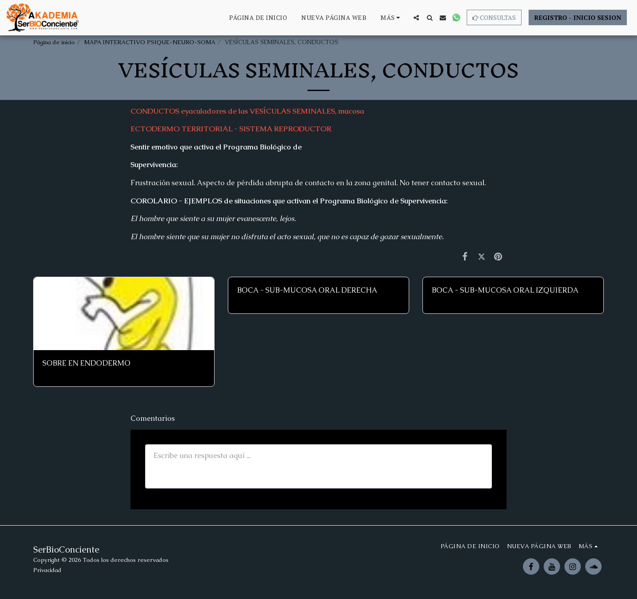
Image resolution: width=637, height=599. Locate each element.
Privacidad (47, 570)
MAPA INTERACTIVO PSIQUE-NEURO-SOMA (149, 42)
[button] (416, 18)
